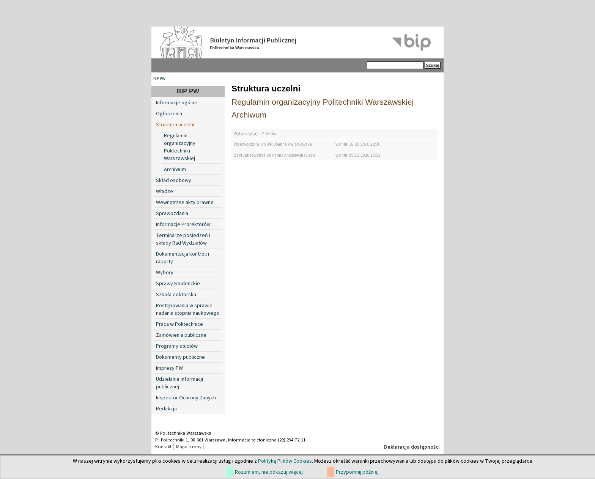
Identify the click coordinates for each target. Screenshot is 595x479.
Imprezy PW (169, 368)
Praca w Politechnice (179, 324)
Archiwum (175, 169)
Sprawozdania (172, 213)
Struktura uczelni (175, 125)
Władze (164, 191)
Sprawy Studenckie (178, 283)
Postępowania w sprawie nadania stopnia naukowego (187, 309)
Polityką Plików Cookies (285, 461)
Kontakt (163, 446)
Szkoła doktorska (176, 294)
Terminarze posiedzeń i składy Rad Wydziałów (183, 239)
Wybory (164, 272)
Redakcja (166, 409)
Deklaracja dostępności (412, 447)
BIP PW (159, 78)
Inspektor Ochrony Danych (186, 398)
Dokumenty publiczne (180, 357)
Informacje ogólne (176, 103)
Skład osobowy (173, 180)
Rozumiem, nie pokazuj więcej (269, 472)
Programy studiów (177, 346)
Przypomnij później (357, 472)
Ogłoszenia (169, 114)
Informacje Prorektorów (183, 224)
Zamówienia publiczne (181, 335)
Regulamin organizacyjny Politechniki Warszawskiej (179, 147)
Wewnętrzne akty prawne (185, 202)
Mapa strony (188, 446)
